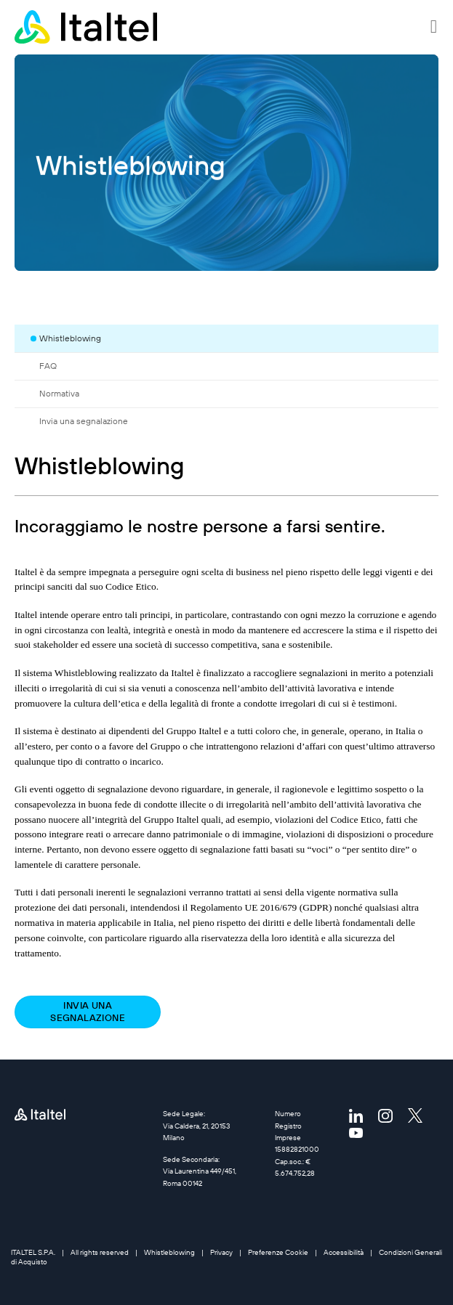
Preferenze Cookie (278, 1252)
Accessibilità (344, 1252)
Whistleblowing (169, 1252)
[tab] (234, 338)
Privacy (221, 1252)
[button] (434, 27)
